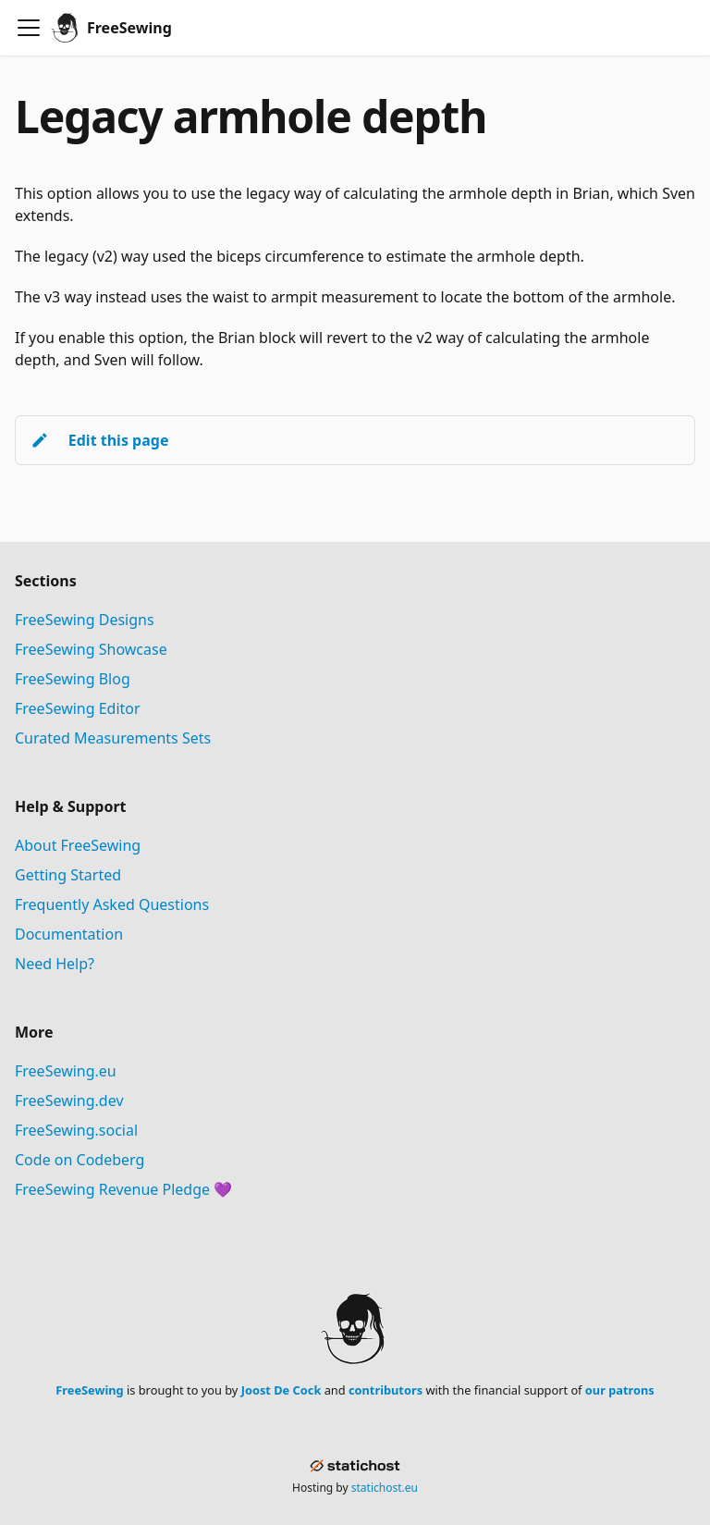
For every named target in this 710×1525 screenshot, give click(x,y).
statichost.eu (384, 1487)
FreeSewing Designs (84, 619)
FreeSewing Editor (78, 708)
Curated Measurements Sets (113, 738)
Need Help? (54, 963)
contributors (385, 1390)
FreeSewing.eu (65, 1071)
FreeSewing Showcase (91, 649)
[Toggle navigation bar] (29, 28)
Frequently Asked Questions (112, 904)
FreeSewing (89, 1390)
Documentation (69, 934)
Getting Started (68, 875)
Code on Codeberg (79, 1160)
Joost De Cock (281, 1390)
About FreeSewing (78, 845)
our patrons (620, 1390)
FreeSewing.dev (69, 1100)
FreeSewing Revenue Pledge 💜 (123, 1189)
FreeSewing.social (76, 1130)
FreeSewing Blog (72, 679)
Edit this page (99, 440)
